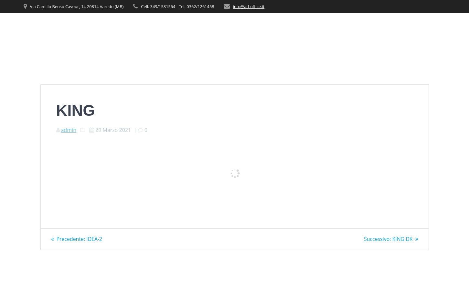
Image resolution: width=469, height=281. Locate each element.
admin (68, 130)
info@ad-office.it (249, 6)
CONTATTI (433, 26)
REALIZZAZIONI (394, 26)
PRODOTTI (348, 26)
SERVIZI (318, 26)
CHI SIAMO (286, 26)
